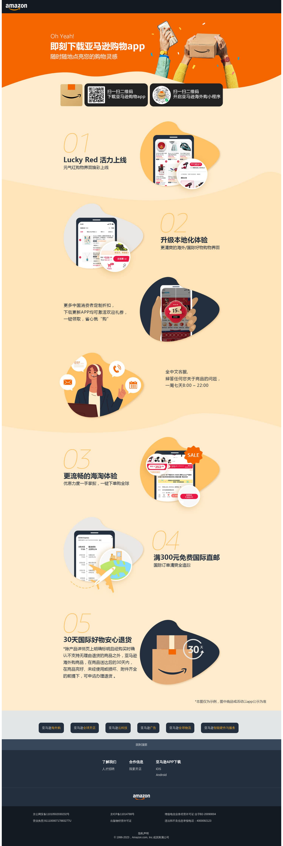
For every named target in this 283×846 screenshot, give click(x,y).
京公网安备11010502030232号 (51, 814)
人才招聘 (108, 769)
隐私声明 (143, 833)
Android (161, 775)
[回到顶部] (141, 744)
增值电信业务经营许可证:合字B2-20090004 (190, 814)
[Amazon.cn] (16, 6)
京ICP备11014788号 (122, 814)
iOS (158, 769)
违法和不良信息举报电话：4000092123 (188, 820)
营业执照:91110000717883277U (52, 820)
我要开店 (135, 769)
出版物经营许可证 (121, 820)
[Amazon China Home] (141, 797)
